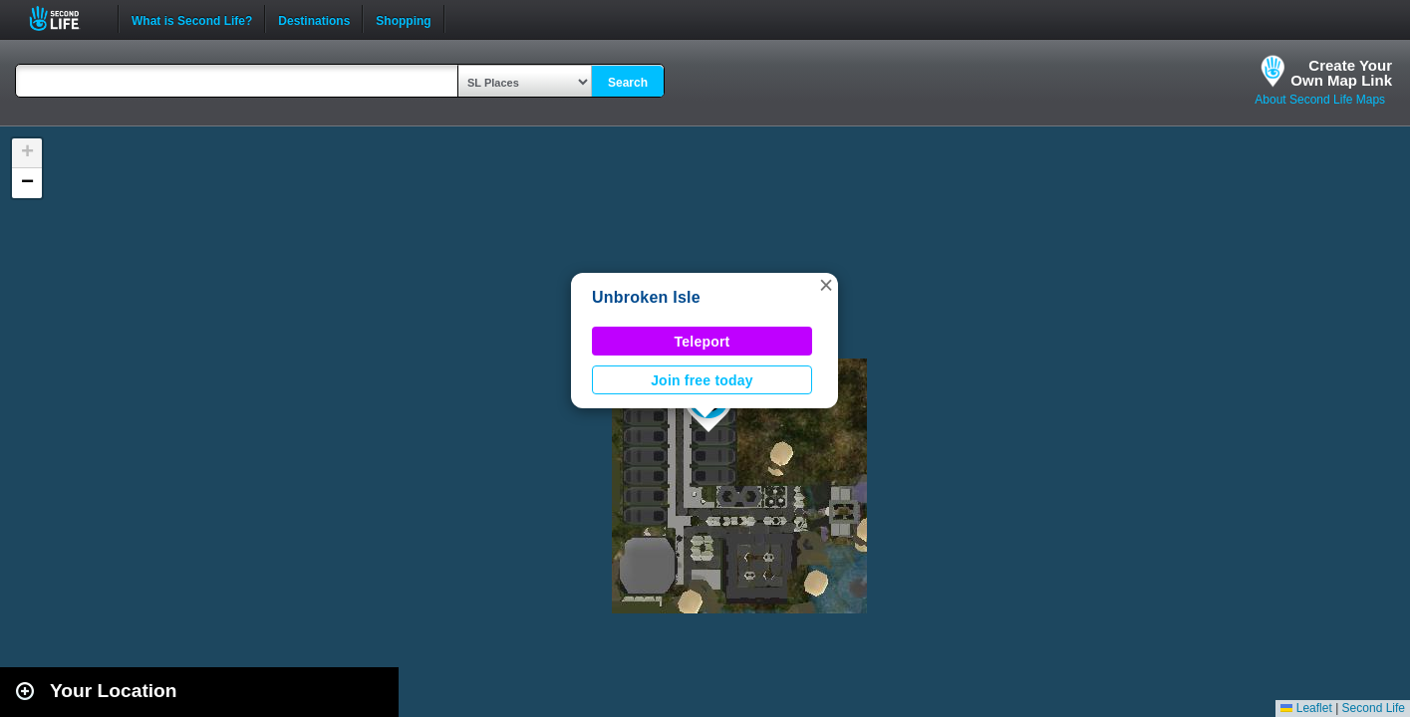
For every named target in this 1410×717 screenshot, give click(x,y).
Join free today (702, 380)
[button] (826, 285)
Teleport (702, 342)
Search (628, 83)
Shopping (403, 19)
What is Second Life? (192, 19)
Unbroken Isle (646, 297)
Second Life (65, 18)
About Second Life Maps (1320, 100)
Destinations (314, 19)
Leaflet (1305, 708)
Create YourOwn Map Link (1341, 73)
